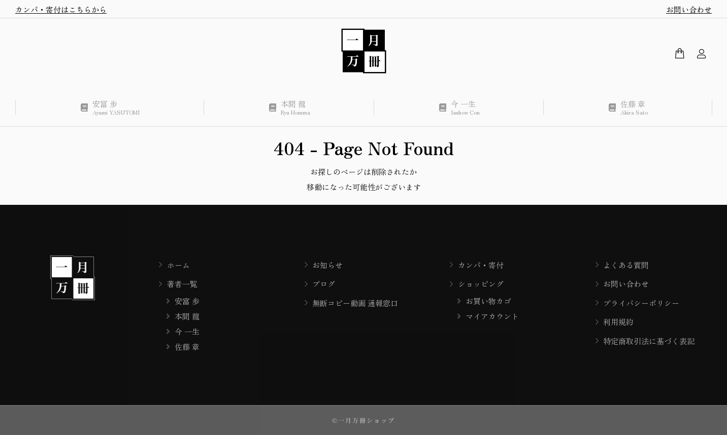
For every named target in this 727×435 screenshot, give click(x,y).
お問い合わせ (689, 9)
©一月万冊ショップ (363, 420)
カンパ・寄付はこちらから (61, 9)
